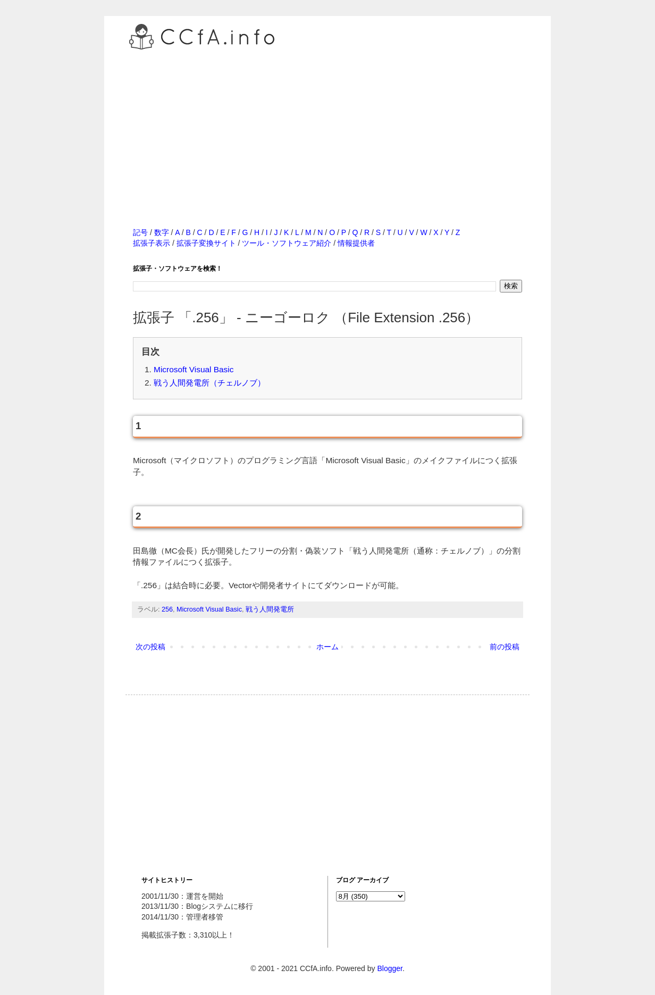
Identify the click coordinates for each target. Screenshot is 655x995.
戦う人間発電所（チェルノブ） (209, 382)
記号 (140, 232)
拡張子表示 (151, 243)
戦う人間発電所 (270, 609)
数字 (161, 232)
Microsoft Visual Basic (193, 369)
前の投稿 (504, 646)
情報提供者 (356, 243)
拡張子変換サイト (206, 243)
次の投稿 (150, 646)
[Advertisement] (327, 127)
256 (167, 609)
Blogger (389, 968)
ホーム (327, 646)
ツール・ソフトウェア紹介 (286, 243)
